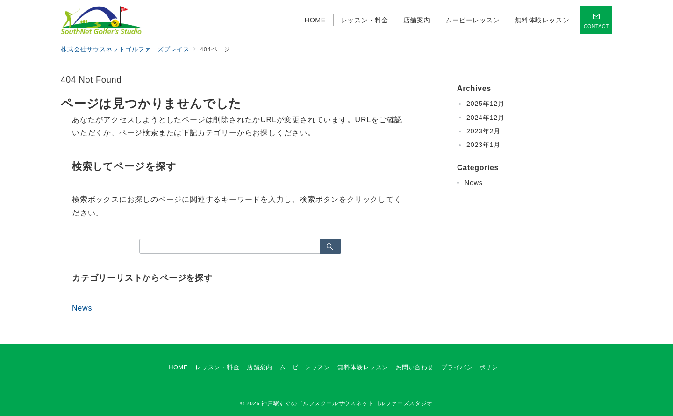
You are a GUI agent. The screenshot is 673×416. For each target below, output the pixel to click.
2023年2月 (483, 131)
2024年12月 (485, 117)
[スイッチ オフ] (596, 20)
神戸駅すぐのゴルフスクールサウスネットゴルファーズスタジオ (347, 403)
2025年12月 (485, 103)
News (82, 308)
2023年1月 (483, 144)
